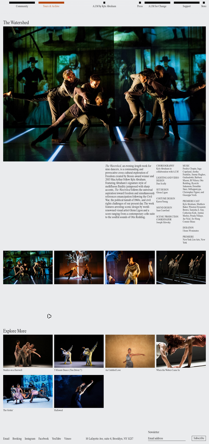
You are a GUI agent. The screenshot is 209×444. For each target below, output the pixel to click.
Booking (17, 439)
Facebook (43, 439)
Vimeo (67, 439)
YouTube (56, 439)
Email (6, 439)
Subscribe (199, 438)
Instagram (30, 439)
